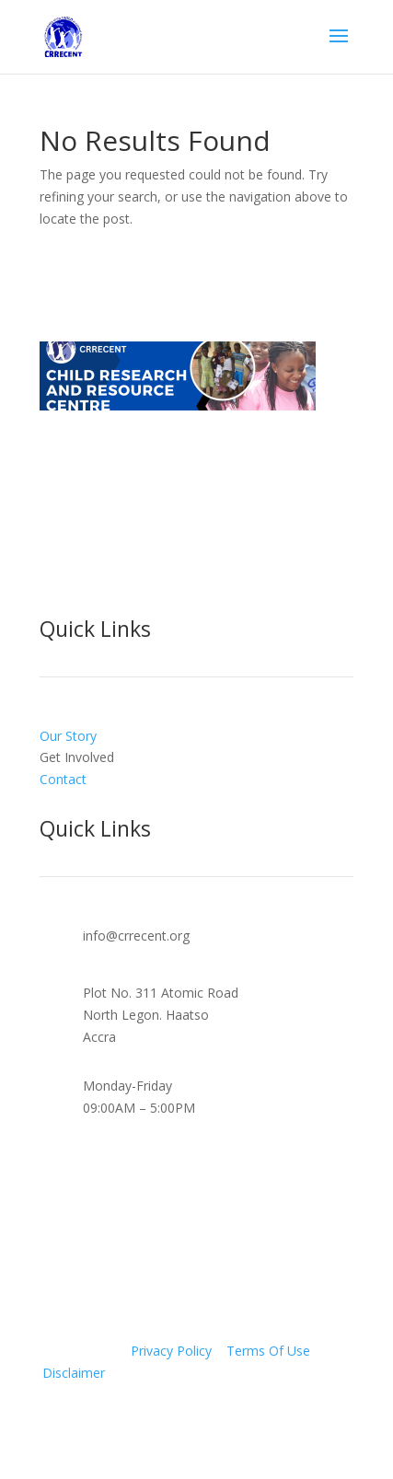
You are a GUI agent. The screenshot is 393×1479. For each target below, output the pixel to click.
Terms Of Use (268, 1350)
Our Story (68, 736)
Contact (63, 779)
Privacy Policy (171, 1350)
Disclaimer (73, 1372)
